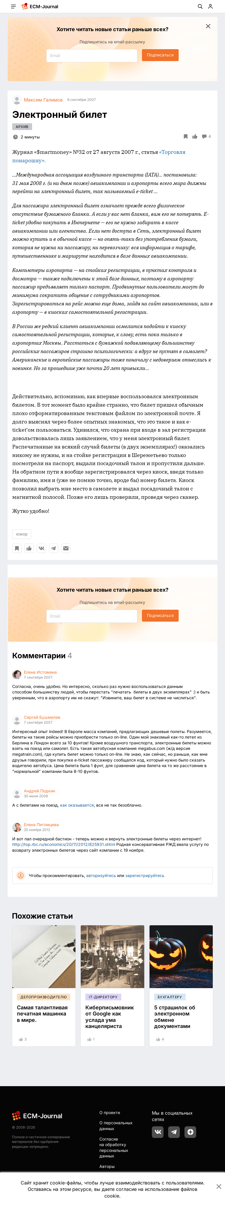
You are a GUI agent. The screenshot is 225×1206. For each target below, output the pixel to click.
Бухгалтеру (170, 997)
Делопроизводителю (43, 997)
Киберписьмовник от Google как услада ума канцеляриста (109, 1016)
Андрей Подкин (39, 790)
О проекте (109, 1112)
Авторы (107, 1166)
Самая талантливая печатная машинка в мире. (42, 1013)
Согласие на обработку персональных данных (113, 1147)
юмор (22, 533)
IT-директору (103, 997)
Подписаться (160, 54)
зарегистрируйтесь (144, 875)
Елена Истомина (40, 672)
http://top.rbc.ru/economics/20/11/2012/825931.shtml (63, 844)
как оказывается (77, 805)
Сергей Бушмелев (42, 717)
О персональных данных (116, 1125)
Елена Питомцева (41, 824)
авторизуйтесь (101, 875)
